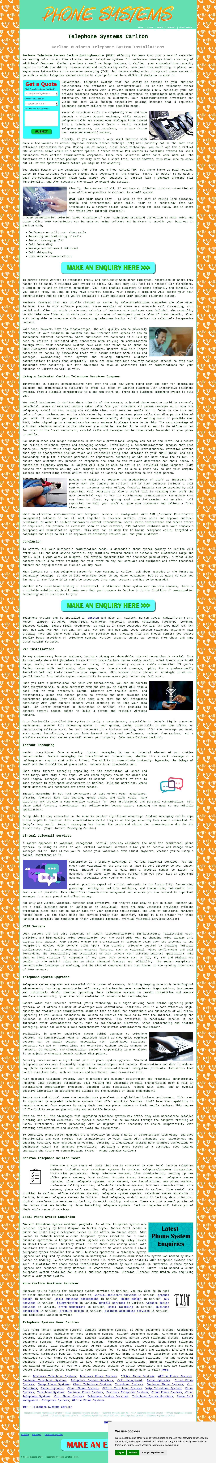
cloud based (118, 147)
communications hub (37, 296)
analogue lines (124, 120)
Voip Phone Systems (69, 1396)
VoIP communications (105, 353)
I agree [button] (121, 1452)
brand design (131, 1299)
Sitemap (25, 1435)
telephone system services (89, 1291)
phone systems (40, 1068)
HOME (140, 27)
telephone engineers (169, 629)
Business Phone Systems (98, 1376)
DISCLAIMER (185, 27)
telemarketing (67, 1303)
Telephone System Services (92, 1380)
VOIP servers (115, 953)
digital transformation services (47, 1201)
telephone (105, 1116)
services (65, 1315)
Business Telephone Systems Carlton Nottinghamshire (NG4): (69, 55)
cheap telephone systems (110, 1173)
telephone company (75, 106)
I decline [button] (133, 1452)
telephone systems (109, 59)
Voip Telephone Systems (163, 1388)
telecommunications (119, 933)
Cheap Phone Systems (53, 1384)
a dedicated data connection (73, 341)
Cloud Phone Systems (166, 1392)
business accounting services (127, 1311)
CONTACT (171, 27)
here (165, 1369)
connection (155, 217)
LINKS (150, 27)
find (34, 1329)
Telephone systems (37, 617)
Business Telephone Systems (54, 1376)
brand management (72, 1307)
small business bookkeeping (76, 1299)
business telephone (154, 392)
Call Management (130, 1380)
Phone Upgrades (158, 1380)
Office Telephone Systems (122, 1388)
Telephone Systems (129, 1384)
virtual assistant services (115, 1295)
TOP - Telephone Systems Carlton (47, 1407)
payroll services (112, 1303)
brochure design (72, 1311)
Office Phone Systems (137, 1376)
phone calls (123, 203)
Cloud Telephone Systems (92, 1384)
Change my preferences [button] (153, 1452)
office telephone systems (78, 1193)
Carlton (93, 617)
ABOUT (160, 27)
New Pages (37, 1435)
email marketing (120, 1307)
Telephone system (35, 984)
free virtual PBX (123, 169)
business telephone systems (58, 1197)
